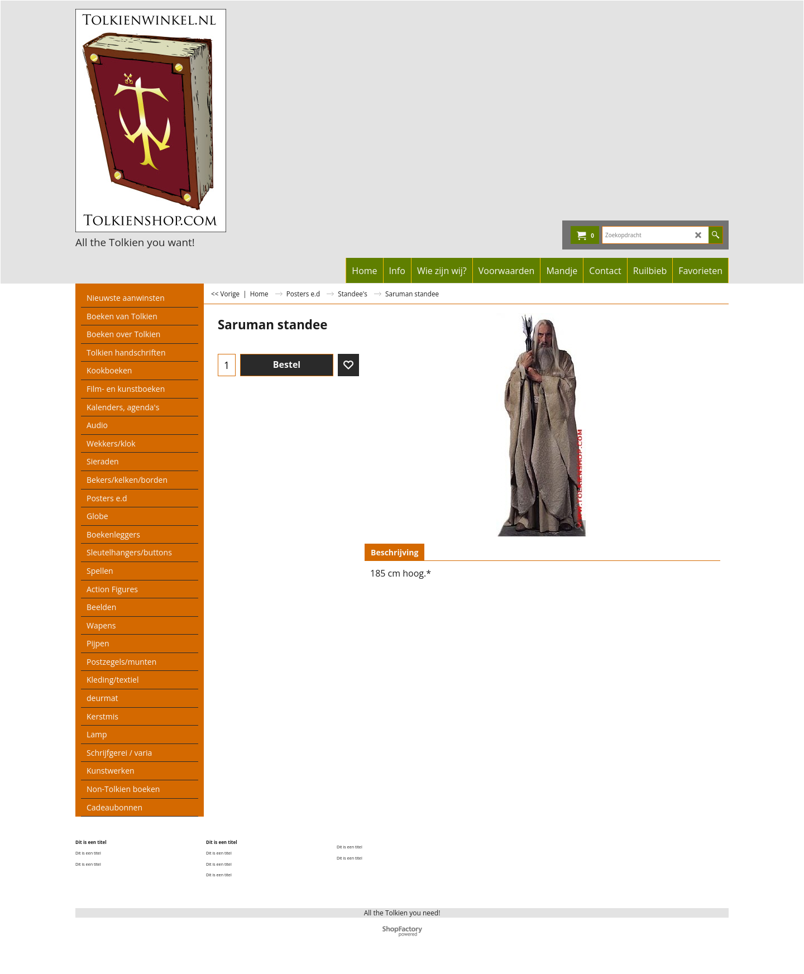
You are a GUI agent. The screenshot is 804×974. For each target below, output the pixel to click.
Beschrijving (394, 552)
